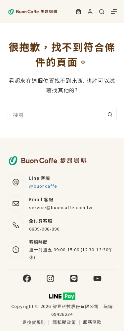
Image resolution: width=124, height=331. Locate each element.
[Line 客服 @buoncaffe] (16, 182)
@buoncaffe (43, 186)
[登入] (90, 11)
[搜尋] (101, 11)
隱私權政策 (65, 322)
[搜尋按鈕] (110, 114)
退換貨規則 (34, 322)
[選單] (114, 11)
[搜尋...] (55, 114)
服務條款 (92, 322)
